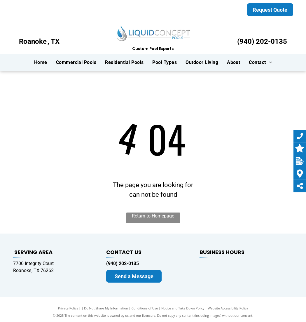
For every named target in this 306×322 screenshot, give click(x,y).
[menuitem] (41, 62)
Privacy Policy (68, 308)
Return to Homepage (153, 216)
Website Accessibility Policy (228, 308)
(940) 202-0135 (262, 41)
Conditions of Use (145, 308)
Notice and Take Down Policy (182, 308)
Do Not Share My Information (106, 308)
